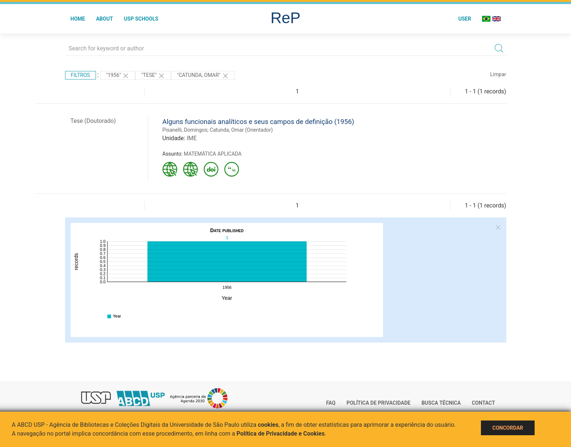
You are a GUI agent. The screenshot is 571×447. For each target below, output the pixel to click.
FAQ (330, 403)
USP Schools (141, 19)
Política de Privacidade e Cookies (280, 433)
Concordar (507, 428)
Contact (483, 403)
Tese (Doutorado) (93, 120)
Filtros (80, 75)
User (464, 19)
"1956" (117, 75)
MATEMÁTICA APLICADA (213, 154)
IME (192, 138)
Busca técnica (441, 403)
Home (78, 19)
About (104, 19)
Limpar (498, 74)
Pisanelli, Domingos (185, 130)
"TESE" (153, 75)
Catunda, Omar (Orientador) (241, 130)
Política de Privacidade (378, 403)
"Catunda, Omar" (203, 75)
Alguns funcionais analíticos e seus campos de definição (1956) (258, 121)
